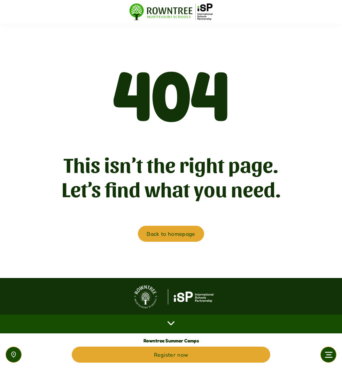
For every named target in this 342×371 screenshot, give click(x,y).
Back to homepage (171, 233)
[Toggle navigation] (328, 355)
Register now (171, 354)
